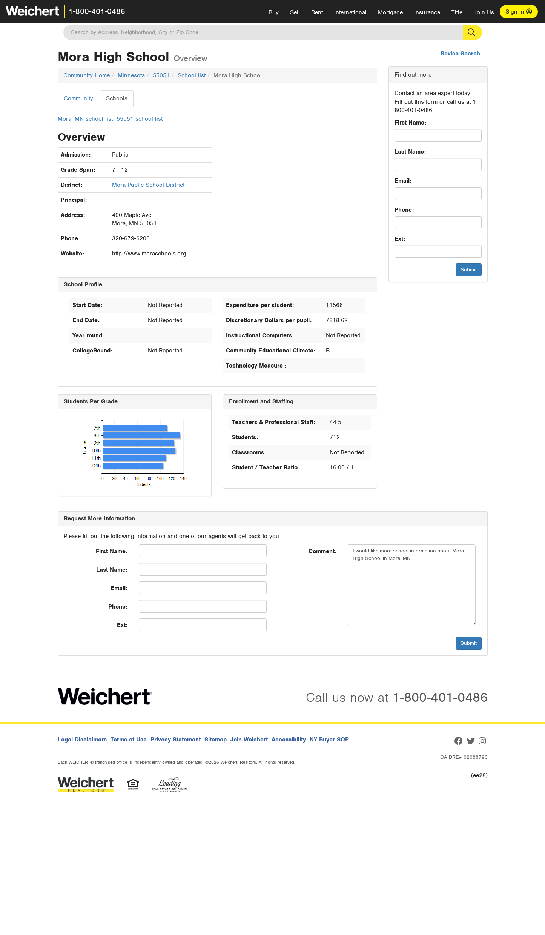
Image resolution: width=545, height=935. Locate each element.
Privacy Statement (175, 739)
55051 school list (140, 119)
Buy (274, 12)
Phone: (404, 210)
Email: (403, 181)
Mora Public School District (148, 185)
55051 (161, 75)
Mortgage (390, 12)
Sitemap (215, 739)
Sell (295, 12)
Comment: (322, 551)
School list (192, 75)
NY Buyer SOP (329, 739)
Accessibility (289, 739)
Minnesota (131, 75)
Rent (317, 12)
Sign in (518, 11)
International (350, 12)
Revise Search (460, 53)
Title (456, 12)
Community (78, 98)
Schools (116, 98)
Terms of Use (129, 739)
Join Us (484, 12)
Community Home (86, 75)
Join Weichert (249, 739)
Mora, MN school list (85, 119)
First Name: (410, 122)
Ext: (400, 239)
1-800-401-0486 (97, 11)
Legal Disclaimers (82, 739)
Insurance (427, 12)
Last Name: (410, 151)
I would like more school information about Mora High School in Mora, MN (412, 584)
